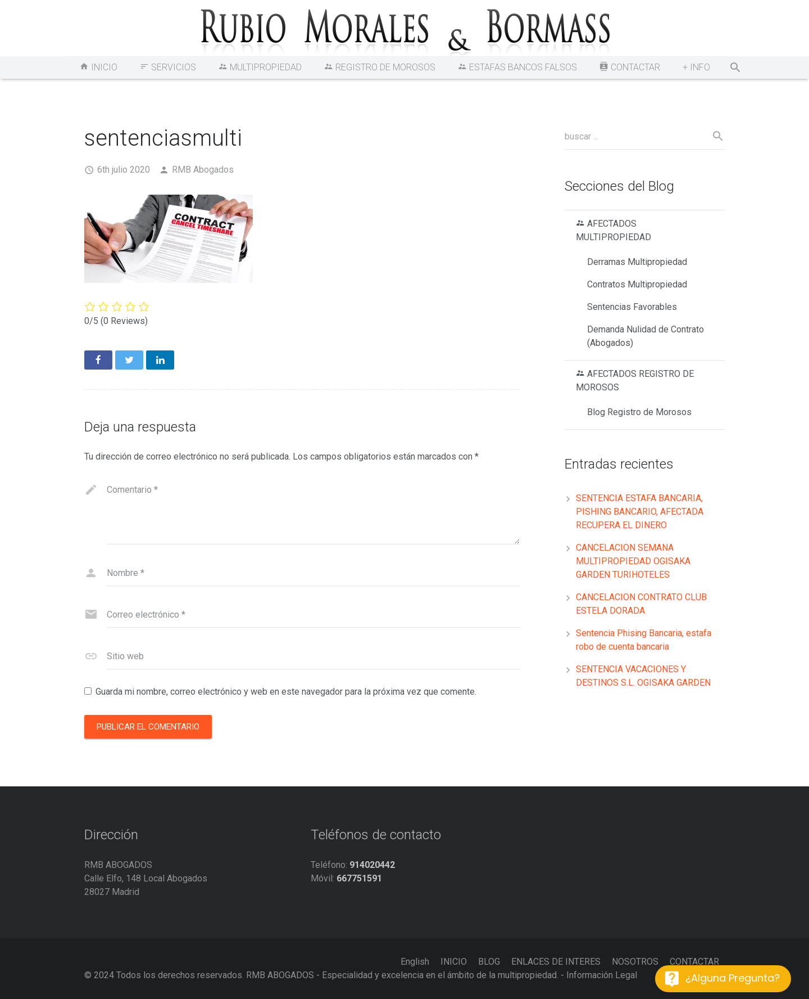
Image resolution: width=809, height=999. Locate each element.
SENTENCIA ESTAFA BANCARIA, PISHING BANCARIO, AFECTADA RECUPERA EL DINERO (639, 511)
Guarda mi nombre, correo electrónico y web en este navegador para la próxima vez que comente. (286, 691)
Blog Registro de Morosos (639, 412)
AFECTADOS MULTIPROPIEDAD (613, 230)
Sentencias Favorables (632, 307)
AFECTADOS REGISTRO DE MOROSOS (635, 380)
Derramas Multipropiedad (637, 261)
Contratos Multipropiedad (637, 284)
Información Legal (601, 975)
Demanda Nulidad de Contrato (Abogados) (645, 336)
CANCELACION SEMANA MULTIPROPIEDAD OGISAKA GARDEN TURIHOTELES (633, 561)
